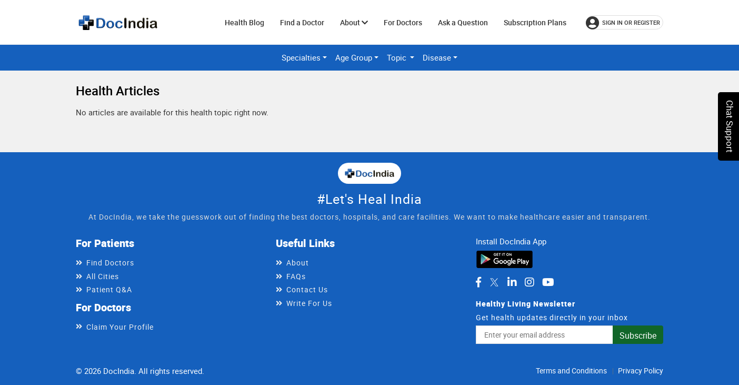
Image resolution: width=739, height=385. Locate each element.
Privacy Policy (640, 371)
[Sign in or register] (624, 22)
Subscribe (638, 335)
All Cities (102, 276)
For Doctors (403, 22)
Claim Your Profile (120, 327)
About (354, 22)
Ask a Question (463, 22)
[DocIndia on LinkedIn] (512, 282)
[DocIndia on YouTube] (548, 282)
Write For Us (309, 303)
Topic (397, 57)
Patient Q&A (109, 289)
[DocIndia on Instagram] (529, 282)
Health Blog (244, 22)
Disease (437, 57)
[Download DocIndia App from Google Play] (504, 258)
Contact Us (307, 289)
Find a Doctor (302, 22)
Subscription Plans (535, 22)
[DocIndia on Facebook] (478, 282)
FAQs (296, 276)
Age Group (353, 57)
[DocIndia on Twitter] (494, 282)
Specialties (301, 57)
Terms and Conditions (571, 371)
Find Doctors (110, 263)
